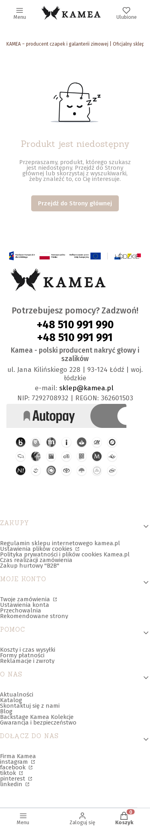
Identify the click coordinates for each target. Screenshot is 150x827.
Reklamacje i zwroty (27, 660)
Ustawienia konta (24, 604)
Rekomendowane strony (34, 616)
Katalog (11, 700)
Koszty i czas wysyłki (27, 649)
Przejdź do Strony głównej (75, 203)
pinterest (13, 778)
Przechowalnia (20, 610)
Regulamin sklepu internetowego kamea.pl (60, 543)
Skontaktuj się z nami (30, 705)
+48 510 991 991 (75, 337)
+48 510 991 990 (75, 324)
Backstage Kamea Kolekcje (37, 717)
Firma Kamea (18, 756)
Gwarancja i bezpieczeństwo (38, 722)
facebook (13, 767)
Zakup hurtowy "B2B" (29, 565)
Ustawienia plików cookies (37, 548)
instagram (15, 761)
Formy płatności (22, 655)
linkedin (12, 784)
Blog (6, 711)
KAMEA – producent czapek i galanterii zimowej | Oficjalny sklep (75, 44)
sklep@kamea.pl (86, 388)
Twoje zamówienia (26, 599)
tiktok (9, 773)
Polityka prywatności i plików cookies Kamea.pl (65, 554)
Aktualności (16, 694)
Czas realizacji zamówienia (36, 560)
